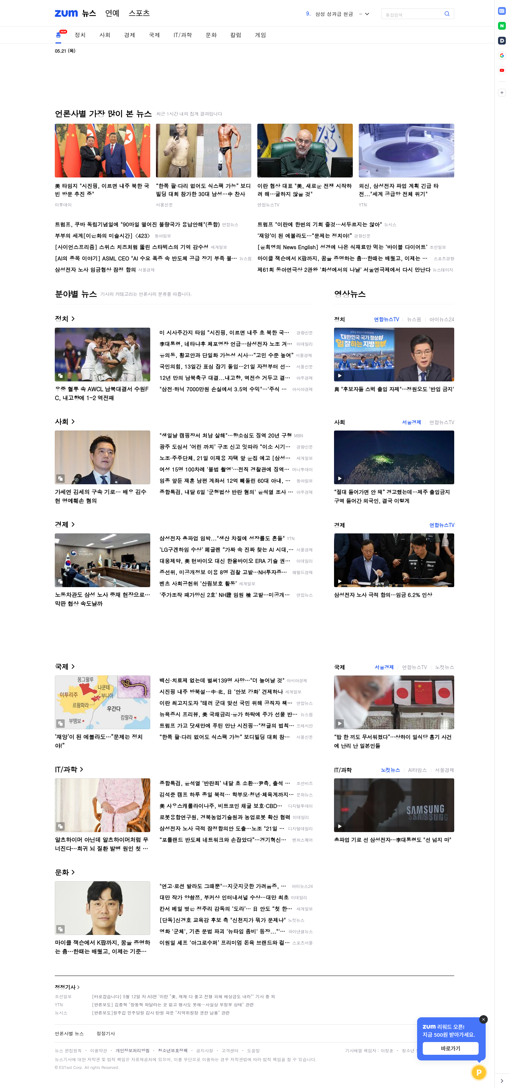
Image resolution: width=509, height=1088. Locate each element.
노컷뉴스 (444, 667)
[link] (502, 11)
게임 (260, 35)
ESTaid (65, 1067)
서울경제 (411, 422)
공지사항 (204, 1050)
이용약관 (98, 1050)
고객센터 (230, 1050)
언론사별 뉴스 (69, 1033)
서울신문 (164, 204)
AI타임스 (417, 769)
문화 (211, 35)
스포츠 (139, 13)
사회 (105, 35)
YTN (363, 204)
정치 (80, 35)
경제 (129, 35)
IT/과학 (183, 35)
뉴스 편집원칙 (68, 1050)
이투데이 (63, 204)
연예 (112, 13)
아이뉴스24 (441, 319)
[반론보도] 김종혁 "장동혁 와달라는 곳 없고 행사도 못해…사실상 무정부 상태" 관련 (173, 1004)
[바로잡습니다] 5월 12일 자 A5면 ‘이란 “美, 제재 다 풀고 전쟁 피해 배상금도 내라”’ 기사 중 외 (183, 996)
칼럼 (235, 35)
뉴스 (89, 13)
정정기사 (65, 987)
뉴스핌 (414, 319)
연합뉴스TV (268, 204)
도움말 (253, 1050)
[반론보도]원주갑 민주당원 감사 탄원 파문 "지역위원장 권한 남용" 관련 (161, 1013)
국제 (154, 35)
